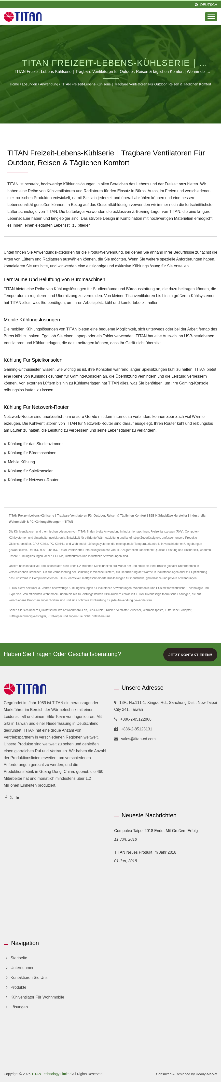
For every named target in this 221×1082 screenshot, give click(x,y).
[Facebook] (6, 798)
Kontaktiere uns (100, 616)
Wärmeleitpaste (153, 610)
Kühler (110, 610)
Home (14, 84)
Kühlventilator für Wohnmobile (37, 997)
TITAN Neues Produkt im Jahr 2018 (145, 852)
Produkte (18, 987)
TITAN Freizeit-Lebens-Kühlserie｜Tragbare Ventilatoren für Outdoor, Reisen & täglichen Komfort (136, 84)
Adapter (186, 610)
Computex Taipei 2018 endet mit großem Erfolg (156, 831)
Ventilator (122, 610)
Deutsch (208, 5)
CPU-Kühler (96, 610)
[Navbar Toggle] (211, 16)
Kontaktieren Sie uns (29, 977)
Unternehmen (22, 968)
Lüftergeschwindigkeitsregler (27, 616)
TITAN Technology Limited (51, 1074)
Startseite (19, 958)
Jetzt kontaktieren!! (190, 655)
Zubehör (135, 610)
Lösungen (29, 84)
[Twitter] (11, 798)
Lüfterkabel (172, 610)
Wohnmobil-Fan (76, 610)
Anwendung (49, 84)
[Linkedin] (17, 798)
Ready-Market (206, 1074)
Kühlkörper (55, 616)
